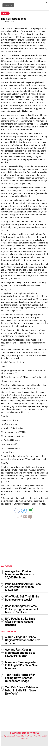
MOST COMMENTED (8, 632)
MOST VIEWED (6, 566)
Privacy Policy (33, 736)
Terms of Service (21, 736)
